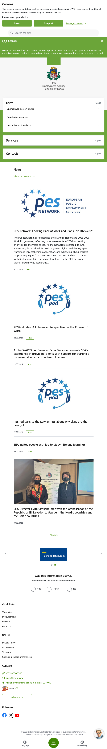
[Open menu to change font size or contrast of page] (82, 743)
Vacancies (7, 612)
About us (6, 626)
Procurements (9, 616)
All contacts (17, 697)
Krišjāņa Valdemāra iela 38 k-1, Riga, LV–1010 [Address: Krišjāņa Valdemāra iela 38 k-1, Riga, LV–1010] (28, 682)
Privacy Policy (8, 642)
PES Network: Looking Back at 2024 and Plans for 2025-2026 (53, 231)
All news (54, 535)
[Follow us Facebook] (4, 715)
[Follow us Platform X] (11, 715)
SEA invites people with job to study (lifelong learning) (49, 444)
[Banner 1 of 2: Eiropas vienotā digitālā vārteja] (53, 554)
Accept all (48, 23)
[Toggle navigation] (53, 743)
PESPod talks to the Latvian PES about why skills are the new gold (50, 423)
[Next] (101, 554)
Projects (6, 621)
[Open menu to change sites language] (25, 743)
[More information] (17, 688)
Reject (17, 23)
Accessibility (8, 647)
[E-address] (8, 688)
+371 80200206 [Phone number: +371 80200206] (14, 673)
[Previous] (5, 554)
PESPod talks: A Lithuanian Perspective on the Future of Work (50, 329)
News (28, 269)
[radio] (36, 588)
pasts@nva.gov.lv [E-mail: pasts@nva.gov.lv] (14, 678)
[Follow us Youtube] (17, 715)
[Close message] (102, 41)
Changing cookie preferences (17, 656)
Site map (6, 652)
